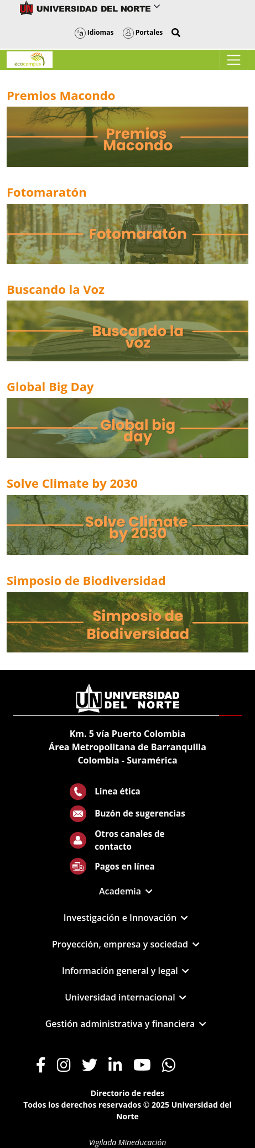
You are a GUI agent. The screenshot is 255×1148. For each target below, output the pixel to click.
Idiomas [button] (94, 32)
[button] (175, 33)
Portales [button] (143, 32)
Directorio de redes (128, 1093)
